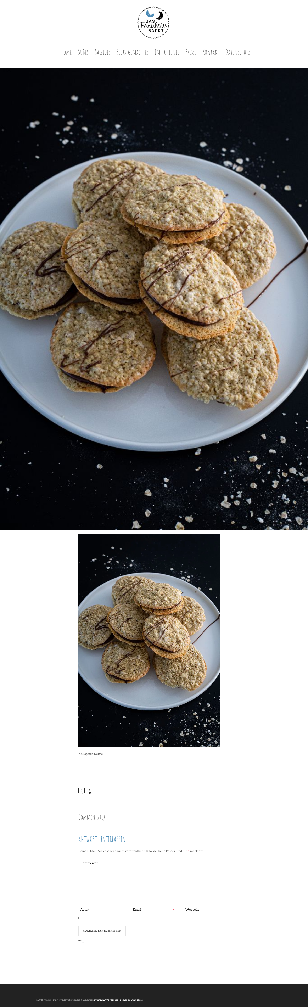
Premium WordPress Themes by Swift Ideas (118, 999)
